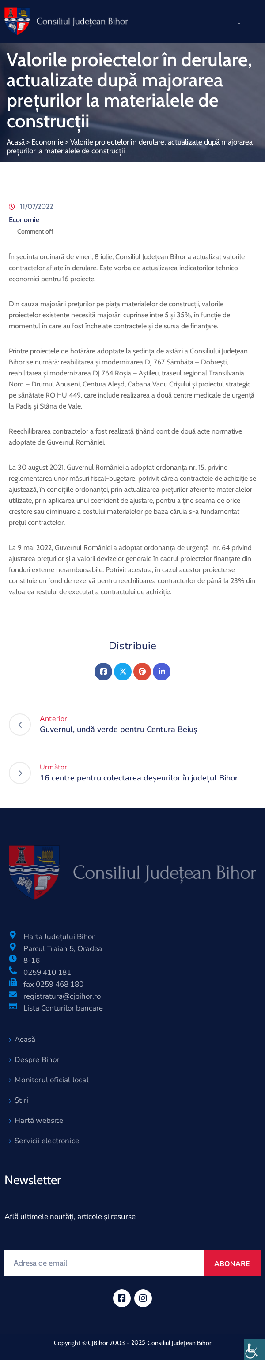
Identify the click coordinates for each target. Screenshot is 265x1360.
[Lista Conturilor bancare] (13, 1006)
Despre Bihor (37, 1060)
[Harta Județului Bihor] (13, 935)
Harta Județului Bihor (59, 937)
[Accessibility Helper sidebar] (254, 1349)
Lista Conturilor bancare (63, 1008)
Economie (47, 141)
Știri (21, 1100)
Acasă (16, 141)
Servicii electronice (47, 1141)
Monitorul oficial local (52, 1080)
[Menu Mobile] (239, 21)
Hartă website (39, 1120)
